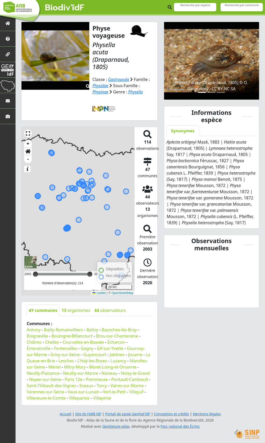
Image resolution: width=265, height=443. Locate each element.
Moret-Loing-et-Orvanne (112, 367)
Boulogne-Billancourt (72, 336)
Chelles (52, 342)
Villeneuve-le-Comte (46, 398)
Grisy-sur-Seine (65, 354)
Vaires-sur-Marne (127, 385)
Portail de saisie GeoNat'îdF (127, 413)
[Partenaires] (8, 54)
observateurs (110, 310)
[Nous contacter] (8, 100)
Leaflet (99, 293)
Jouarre (135, 354)
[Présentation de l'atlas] (8, 38)
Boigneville (37, 336)
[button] (28, 133)
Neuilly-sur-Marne (80, 373)
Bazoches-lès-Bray (119, 330)
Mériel (54, 367)
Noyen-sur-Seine (45, 379)
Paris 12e (74, 379)
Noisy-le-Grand (135, 373)
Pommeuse (97, 379)
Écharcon (116, 342)
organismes (76, 310)
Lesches (66, 361)
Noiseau (109, 373)
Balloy (92, 330)
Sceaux (86, 385)
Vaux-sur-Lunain (83, 392)
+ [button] (28, 144)
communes (43, 310)
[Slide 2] (211, 92)
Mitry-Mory (75, 367)
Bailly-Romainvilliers (63, 330)
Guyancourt (94, 354)
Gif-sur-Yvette (110, 348)
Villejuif (136, 392)
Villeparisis (79, 398)
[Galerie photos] (8, 116)
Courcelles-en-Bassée (83, 342)
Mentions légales (208, 413)
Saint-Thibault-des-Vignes (51, 385)
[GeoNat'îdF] (8, 69)
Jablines (117, 354)
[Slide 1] (202, 92)
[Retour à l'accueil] (8, 23)
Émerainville (38, 348)
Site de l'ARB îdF (86, 413)
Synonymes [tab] (183, 131)
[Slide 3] (221, 92)
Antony (34, 330)
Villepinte (102, 398)
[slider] (89, 274)
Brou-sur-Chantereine (117, 336)
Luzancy (118, 361)
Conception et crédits (172, 413)
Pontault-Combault (129, 379)
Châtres (34, 342)
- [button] (28, 159)
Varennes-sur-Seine (45, 392)
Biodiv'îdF (64, 8)
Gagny (87, 348)
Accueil (63, 413)
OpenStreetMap (122, 293)
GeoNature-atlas (115, 426)
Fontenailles (65, 348)
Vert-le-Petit (114, 392)
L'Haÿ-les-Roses (92, 361)
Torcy (102, 385)
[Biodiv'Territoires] (8, 85)
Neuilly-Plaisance (43, 373)
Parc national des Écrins (180, 426)
